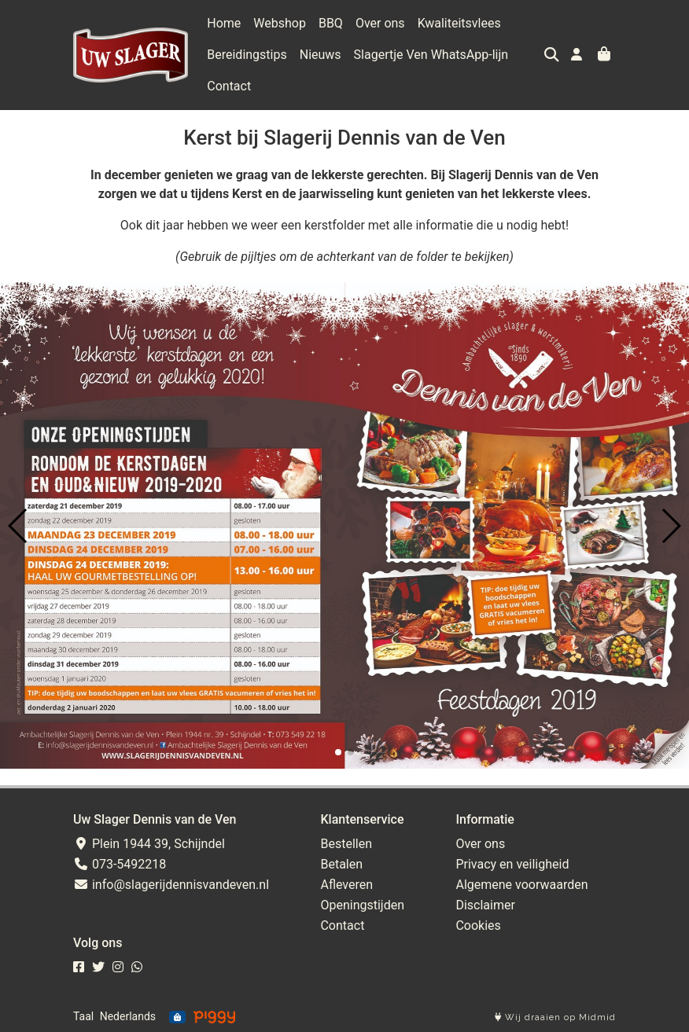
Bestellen (346, 843)
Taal (83, 1016)
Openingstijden (362, 905)
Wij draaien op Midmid (555, 1017)
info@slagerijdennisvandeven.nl (171, 884)
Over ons (380, 23)
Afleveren (346, 884)
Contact (229, 86)
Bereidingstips (246, 54)
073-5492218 (119, 864)
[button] (338, 752)
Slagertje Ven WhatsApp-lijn (431, 54)
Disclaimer (484, 905)
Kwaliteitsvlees (459, 23)
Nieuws (320, 54)
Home (224, 23)
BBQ (331, 23)
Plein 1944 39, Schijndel (149, 843)
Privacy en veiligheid (512, 864)
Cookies (477, 925)
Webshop (279, 23)
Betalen (341, 864)
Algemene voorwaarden (521, 884)
